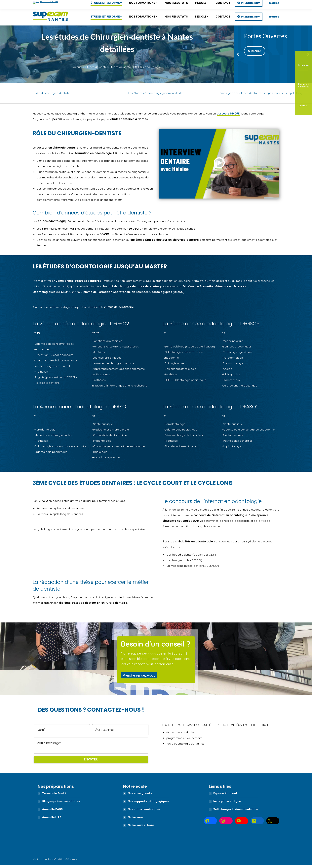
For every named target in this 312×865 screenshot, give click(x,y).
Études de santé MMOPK (125, 67)
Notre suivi (135, 817)
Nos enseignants (140, 793)
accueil (78, 67)
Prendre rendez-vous (139, 675)
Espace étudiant (225, 793)
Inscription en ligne (227, 801)
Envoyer (91, 759)
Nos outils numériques (144, 809)
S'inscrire (254, 51)
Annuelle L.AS (51, 817)
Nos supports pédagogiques (148, 801)
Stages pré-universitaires (61, 801)
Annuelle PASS (52, 809)
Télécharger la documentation (235, 809)
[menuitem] (106, 16)
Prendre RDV (250, 16)
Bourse (274, 16)
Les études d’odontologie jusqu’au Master (155, 93)
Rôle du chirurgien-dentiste (52, 93)
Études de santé (96, 67)
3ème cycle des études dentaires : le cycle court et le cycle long (260, 93)
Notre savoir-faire (141, 825)
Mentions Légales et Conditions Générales (55, 859)
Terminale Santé (54, 793)
